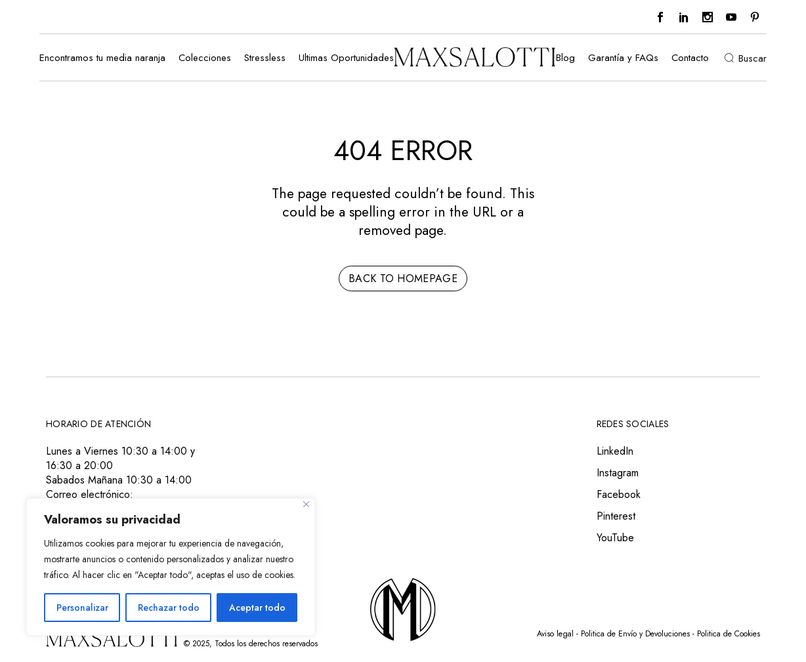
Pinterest (616, 516)
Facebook (619, 494)
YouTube (615, 537)
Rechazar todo (169, 607)
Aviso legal (555, 634)
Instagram (618, 472)
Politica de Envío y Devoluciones (635, 634)
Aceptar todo (257, 607)
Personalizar (82, 607)
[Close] (306, 504)
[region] (170, 567)
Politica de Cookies (728, 634)
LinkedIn (615, 451)
